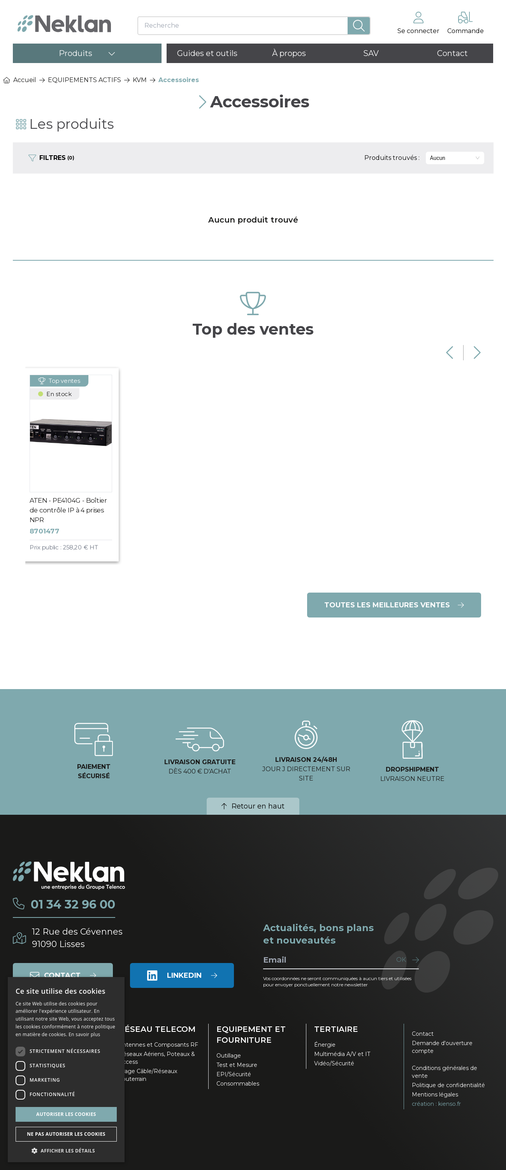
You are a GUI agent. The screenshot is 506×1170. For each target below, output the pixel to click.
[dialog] (66, 1069)
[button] (66, 1150)
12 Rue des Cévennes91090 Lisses (77, 937)
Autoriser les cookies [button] (66, 1114)
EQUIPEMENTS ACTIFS (84, 80)
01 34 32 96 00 (73, 904)
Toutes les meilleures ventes (394, 605)
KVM (140, 80)
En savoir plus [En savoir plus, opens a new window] (84, 1034)
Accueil (19, 80)
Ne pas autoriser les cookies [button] (66, 1134)
